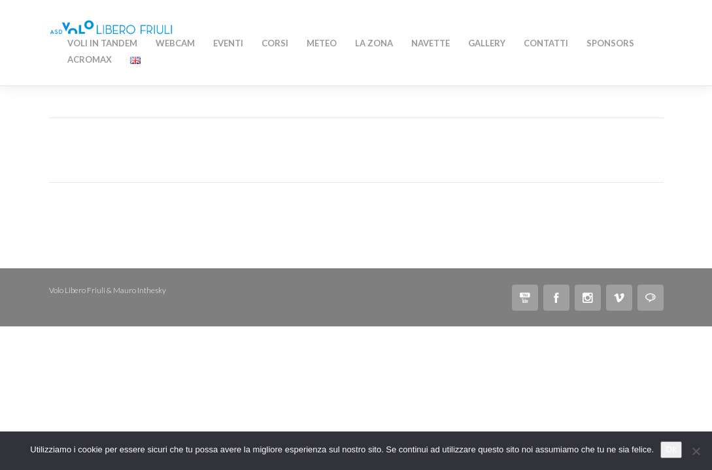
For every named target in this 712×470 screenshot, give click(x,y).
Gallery (486, 43)
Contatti (546, 43)
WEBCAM (175, 43)
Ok (671, 449)
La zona (374, 43)
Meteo (322, 43)
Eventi (228, 43)
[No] (695, 451)
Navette (430, 43)
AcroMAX (89, 59)
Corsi (275, 43)
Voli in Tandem (102, 43)
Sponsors (610, 43)
